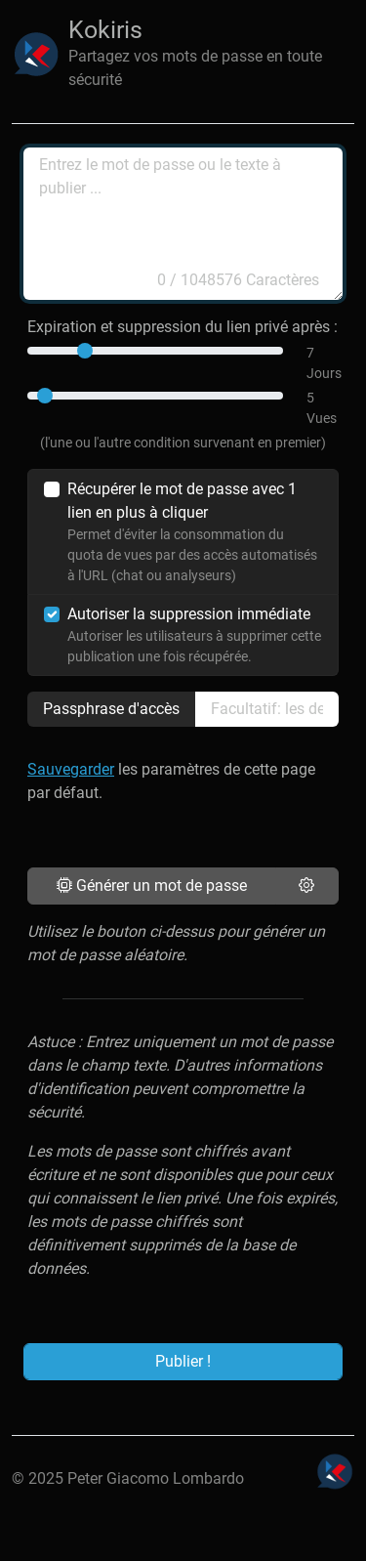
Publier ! (183, 1361)
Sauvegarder (70, 769)
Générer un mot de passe (152, 885)
